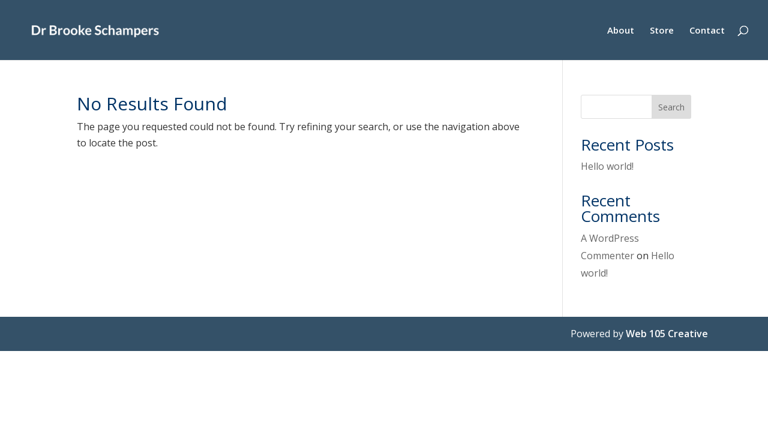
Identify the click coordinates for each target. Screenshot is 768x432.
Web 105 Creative (667, 333)
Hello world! (607, 166)
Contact (707, 31)
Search (671, 107)
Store (662, 31)
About (620, 31)
